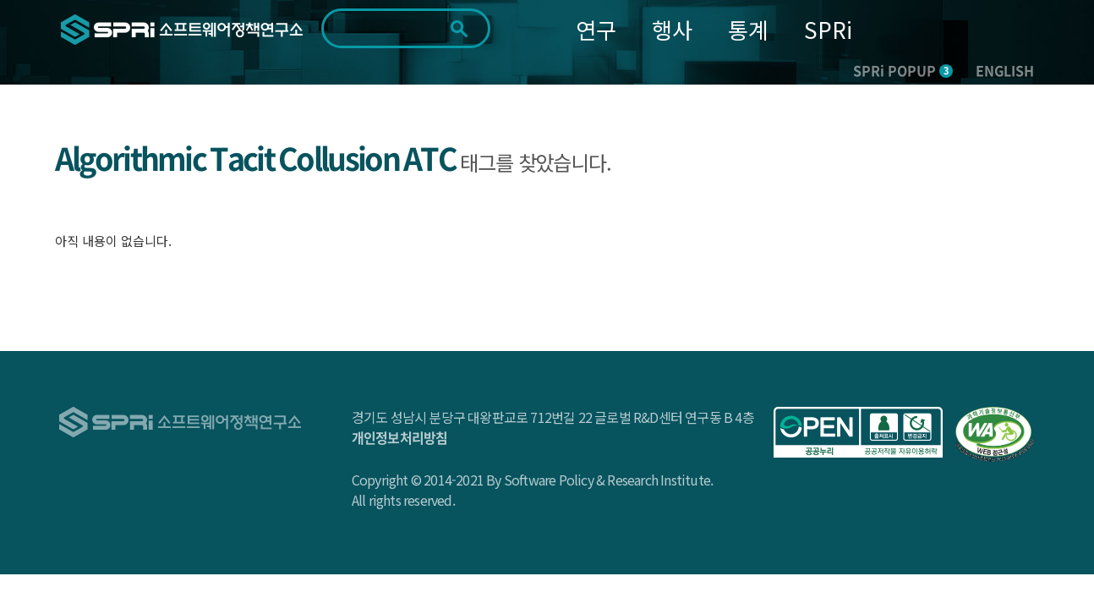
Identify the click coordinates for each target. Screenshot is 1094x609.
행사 (672, 29)
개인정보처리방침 (400, 437)
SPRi (828, 29)
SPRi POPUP (903, 70)
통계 (748, 29)
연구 (596, 29)
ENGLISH (1005, 70)
